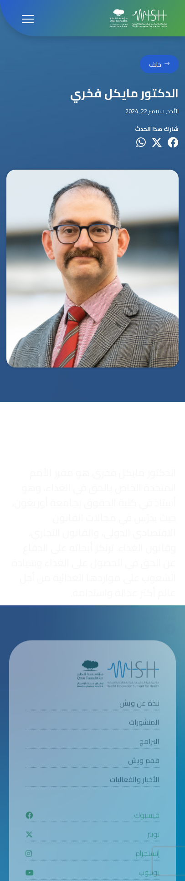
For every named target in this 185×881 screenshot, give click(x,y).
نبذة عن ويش (139, 716)
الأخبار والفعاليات (134, 793)
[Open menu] (27, 18)
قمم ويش (143, 773)
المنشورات (144, 735)
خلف (155, 66)
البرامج (149, 754)
